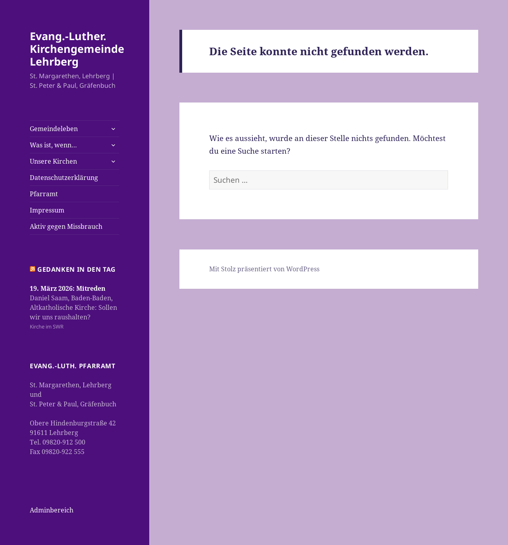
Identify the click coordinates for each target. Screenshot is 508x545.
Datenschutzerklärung (64, 177)
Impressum (47, 210)
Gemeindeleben (54, 128)
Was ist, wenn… (53, 145)
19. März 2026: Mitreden (68, 288)
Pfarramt (44, 193)
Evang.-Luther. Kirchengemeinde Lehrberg (77, 49)
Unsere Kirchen (53, 161)
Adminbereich (51, 510)
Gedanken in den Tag (76, 269)
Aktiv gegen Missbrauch (66, 226)
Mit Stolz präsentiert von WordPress (264, 269)
